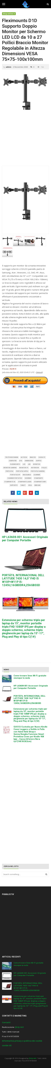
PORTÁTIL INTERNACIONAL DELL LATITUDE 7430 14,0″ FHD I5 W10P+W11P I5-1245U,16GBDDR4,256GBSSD (29, 699)
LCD (24, 464)
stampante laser (24, 482)
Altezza (24, 457)
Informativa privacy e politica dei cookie (22, 1041)
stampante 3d (9, 482)
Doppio (38, 461)
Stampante (38, 478)
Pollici (44, 468)
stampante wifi (40, 482)
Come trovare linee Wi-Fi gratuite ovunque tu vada (30, 676)
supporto (14, 485)
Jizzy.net (19, 1027)
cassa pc (41, 457)
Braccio (33, 457)
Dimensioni (29, 461)
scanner (37, 475)
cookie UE (6, 1045)
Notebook (35, 468)
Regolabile (27, 475)
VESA (30, 485)
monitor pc (23, 468)
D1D (20, 461)
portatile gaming (38, 471)
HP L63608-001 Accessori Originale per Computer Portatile (25, 538)
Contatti (6, 1022)
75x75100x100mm (11, 457)
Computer (13, 461)
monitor (36, 464)
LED (29, 464)
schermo (28, 478)
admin (8, 67)
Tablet (23, 485)
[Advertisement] (25, 139)
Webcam (37, 485)
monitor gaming (10, 468)
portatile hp (15, 475)
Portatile (9, 471)
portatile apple (22, 471)
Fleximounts (15, 464)
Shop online (8, 14)
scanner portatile (14, 478)
